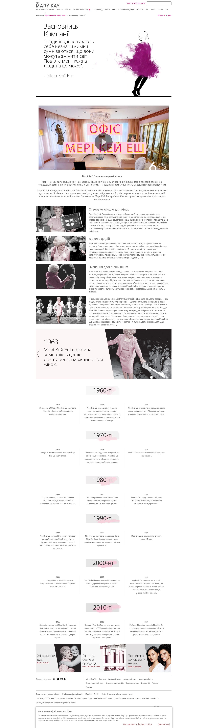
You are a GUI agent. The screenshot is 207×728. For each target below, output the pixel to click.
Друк (169, 15)
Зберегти (161, 15)
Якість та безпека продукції (123, 10)
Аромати (89, 705)
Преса (153, 10)
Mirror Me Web (91, 697)
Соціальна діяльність (101, 10)
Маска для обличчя (146, 697)
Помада (155, 701)
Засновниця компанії (45, 10)
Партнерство (163, 10)
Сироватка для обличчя (94, 701)
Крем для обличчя (129, 697)
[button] (39, 372)
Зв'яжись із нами (114, 697)
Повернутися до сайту (136, 3)
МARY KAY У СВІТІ (142, 10)
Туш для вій (145, 701)
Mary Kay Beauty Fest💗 (81, 10)
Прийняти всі (164, 724)
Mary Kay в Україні (63, 10)
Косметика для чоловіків (114, 701)
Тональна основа (132, 701)
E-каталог (102, 697)
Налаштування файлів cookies (137, 724)
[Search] (159, 3)
